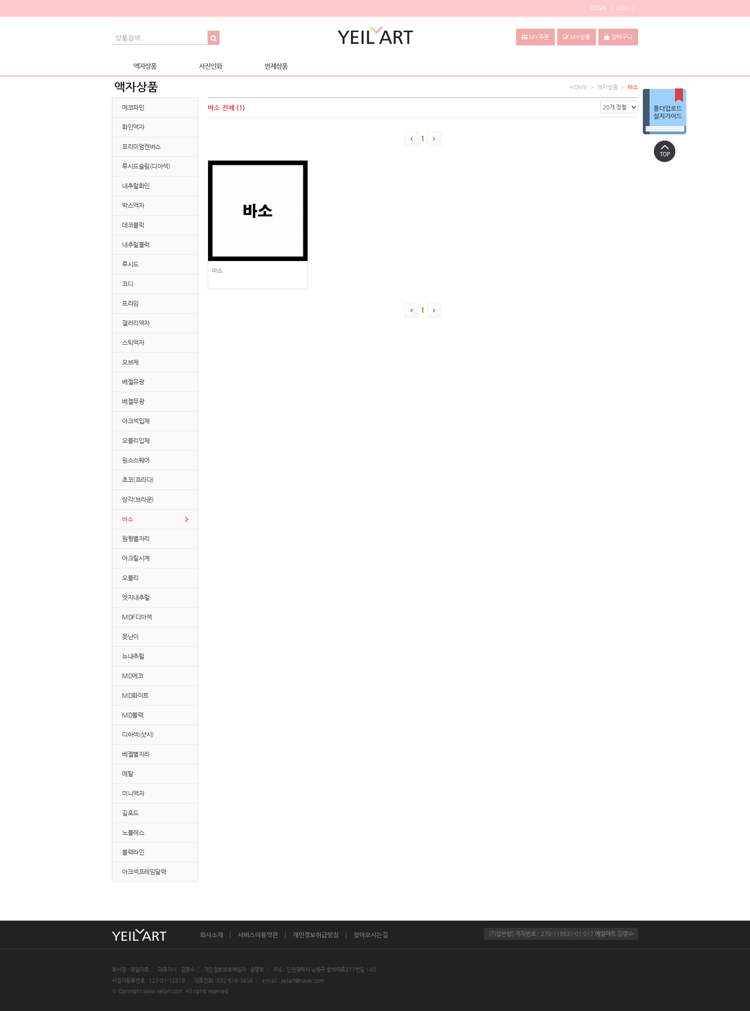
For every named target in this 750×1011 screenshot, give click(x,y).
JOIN (622, 8)
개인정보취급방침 (316, 934)
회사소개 (211, 934)
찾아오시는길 (370, 934)
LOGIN (598, 8)
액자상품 (144, 66)
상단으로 (664, 151)
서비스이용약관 (258, 934)
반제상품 (276, 66)
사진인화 (210, 66)
